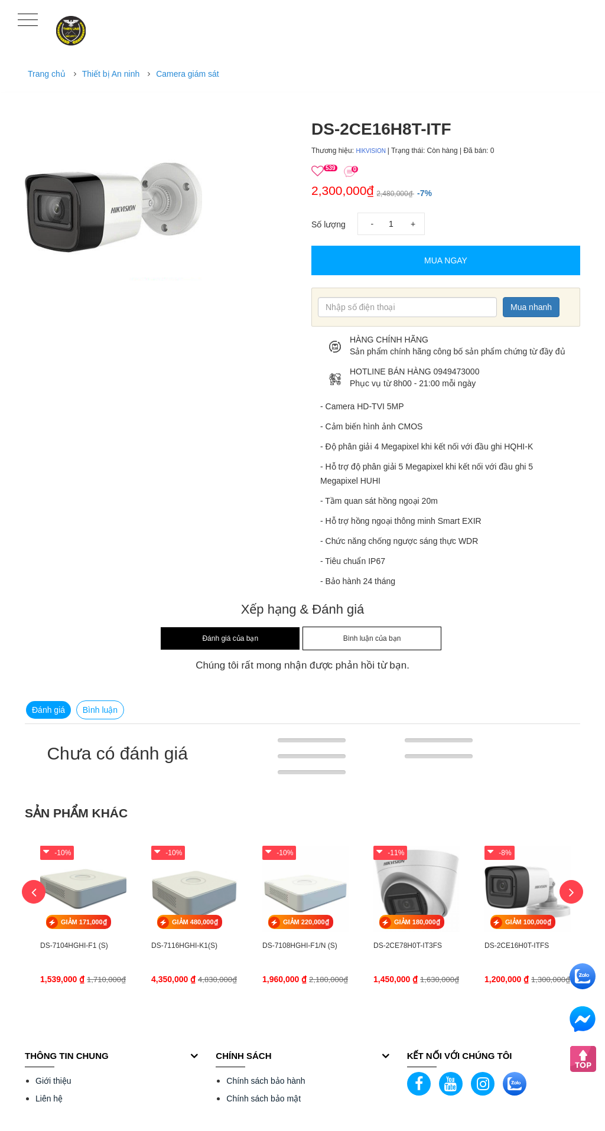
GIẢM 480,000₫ (195, 921)
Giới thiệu (53, 1081)
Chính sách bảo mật (263, 1098)
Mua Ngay (445, 260)
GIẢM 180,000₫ (417, 921)
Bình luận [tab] (100, 710)
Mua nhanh (531, 307)
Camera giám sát (187, 74)
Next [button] (571, 892)
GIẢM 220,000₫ (306, 921)
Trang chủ (47, 74)
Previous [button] (33, 892)
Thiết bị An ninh (111, 74)
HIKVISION (371, 151)
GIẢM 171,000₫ (84, 921)
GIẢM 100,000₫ (528, 921)
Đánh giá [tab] (48, 710)
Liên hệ (49, 1098)
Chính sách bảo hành (265, 1081)
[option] (159, 192)
